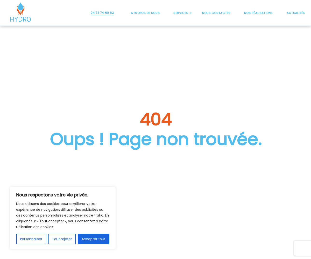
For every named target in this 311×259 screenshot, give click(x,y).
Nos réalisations (258, 13)
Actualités (296, 13)
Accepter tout (94, 239)
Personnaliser (31, 239)
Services (180, 13)
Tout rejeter (62, 239)
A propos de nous (145, 13)
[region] (63, 218)
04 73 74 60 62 (102, 13)
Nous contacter (216, 13)
